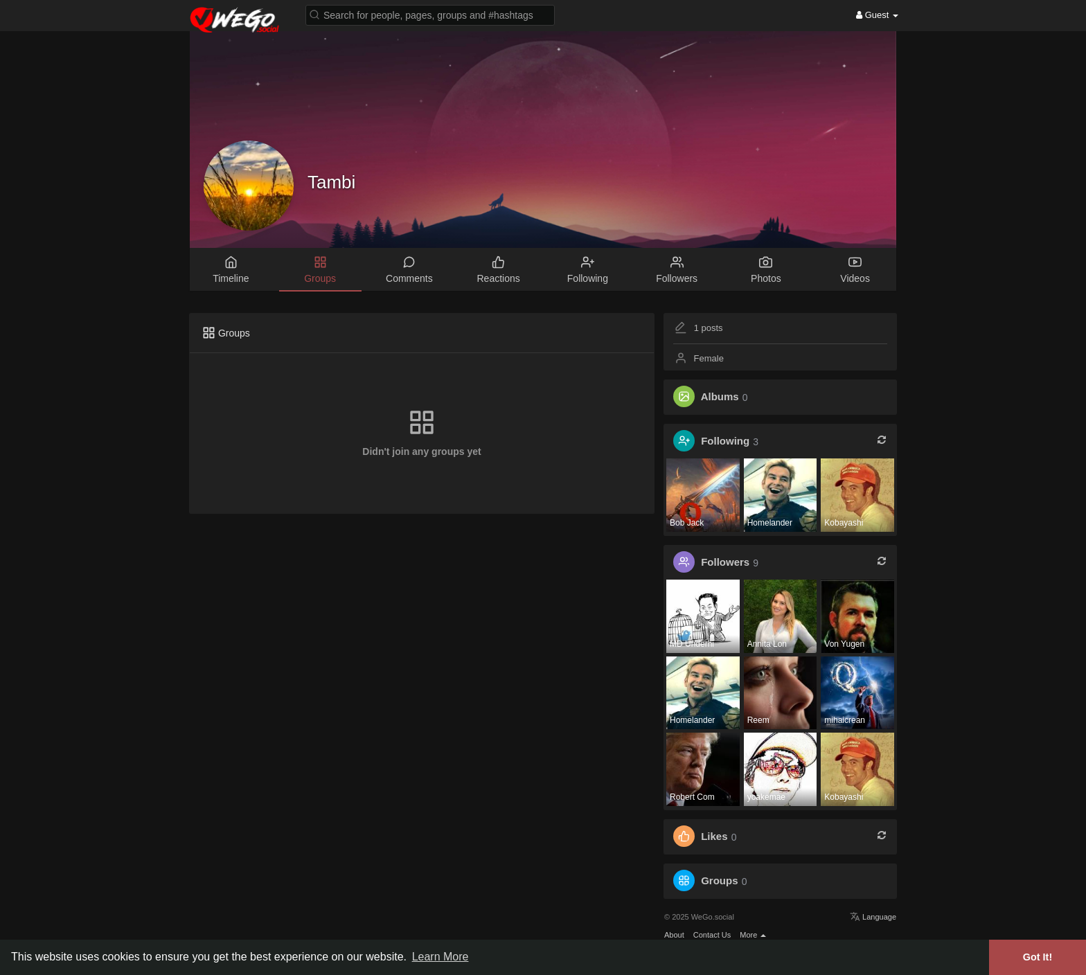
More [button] (753, 935)
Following (725, 441)
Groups (719, 881)
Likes (714, 837)
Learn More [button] (440, 957)
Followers (725, 563)
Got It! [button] (1037, 957)
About (674, 935)
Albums (720, 397)
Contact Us (712, 935)
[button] (430, 14)
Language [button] (873, 917)
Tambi (331, 182)
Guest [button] (877, 15)
